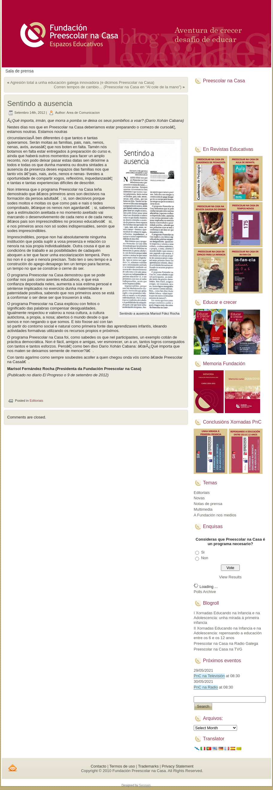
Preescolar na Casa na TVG (218, 649)
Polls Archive (205, 591)
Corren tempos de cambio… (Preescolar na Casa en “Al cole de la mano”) (117, 87)
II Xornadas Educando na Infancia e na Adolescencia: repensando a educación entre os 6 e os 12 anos (228, 633)
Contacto (98, 766)
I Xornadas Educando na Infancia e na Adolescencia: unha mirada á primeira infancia (227, 618)
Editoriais (36, 400)
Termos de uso (122, 766)
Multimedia (203, 509)
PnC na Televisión (209, 676)
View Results (230, 577)
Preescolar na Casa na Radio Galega (226, 643)
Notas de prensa (208, 503)
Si (203, 552)
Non (204, 558)
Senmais (145, 785)
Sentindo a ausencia (39, 103)
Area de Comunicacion (83, 112)
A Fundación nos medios (215, 515)
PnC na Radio (206, 687)
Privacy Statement (178, 766)
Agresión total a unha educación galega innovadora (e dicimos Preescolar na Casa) (82, 82)
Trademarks (148, 766)
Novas (199, 498)
